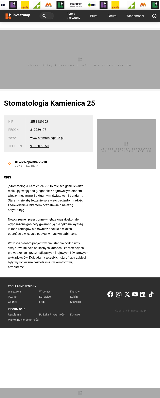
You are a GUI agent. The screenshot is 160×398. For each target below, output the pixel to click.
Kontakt (75, 314)
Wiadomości (135, 16)
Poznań (12, 296)
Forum (111, 16)
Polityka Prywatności (52, 314)
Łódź (42, 301)
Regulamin (14, 314)
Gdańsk (12, 301)
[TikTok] (151, 295)
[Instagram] (118, 295)
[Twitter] (127, 295)
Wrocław (44, 291)
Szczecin (32, 165)
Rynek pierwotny (73, 16)
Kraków (75, 291)
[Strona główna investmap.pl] (18, 16)
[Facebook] (110, 295)
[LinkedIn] (143, 295)
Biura (94, 16)
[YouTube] (135, 295)
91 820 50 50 (39, 146)
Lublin (74, 296)
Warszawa (14, 291)
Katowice (45, 296)
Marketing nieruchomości (23, 319)
